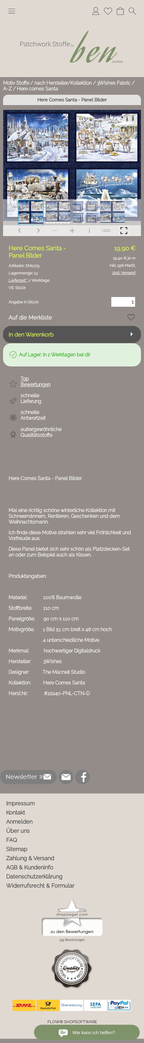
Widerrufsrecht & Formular (40, 885)
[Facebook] (82, 777)
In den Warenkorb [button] (31, 334)
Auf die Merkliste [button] (30, 317)
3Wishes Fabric (114, 83)
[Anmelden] (95, 11)
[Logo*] (72, 21)
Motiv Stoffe (16, 83)
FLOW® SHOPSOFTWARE (72, 1022)
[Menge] (123, 302)
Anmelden (19, 821)
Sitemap (16, 849)
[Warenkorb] (120, 11)
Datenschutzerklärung (34, 876)
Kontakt (15, 812)
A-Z (7, 89)
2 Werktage (29, 280)
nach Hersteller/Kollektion (63, 83)
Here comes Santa (37, 89)
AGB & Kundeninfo (29, 867)
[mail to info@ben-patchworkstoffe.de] (66, 777)
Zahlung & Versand (30, 858)
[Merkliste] (108, 11)
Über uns (18, 831)
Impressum (20, 803)
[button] (11, 11)
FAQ (11, 840)
